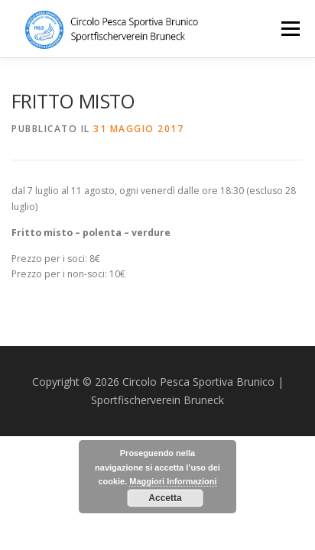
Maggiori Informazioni (172, 481)
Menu (289, 28)
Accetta (164, 498)
